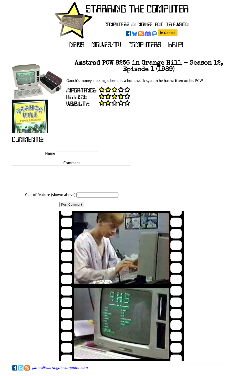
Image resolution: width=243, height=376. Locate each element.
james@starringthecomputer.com (60, 372)
